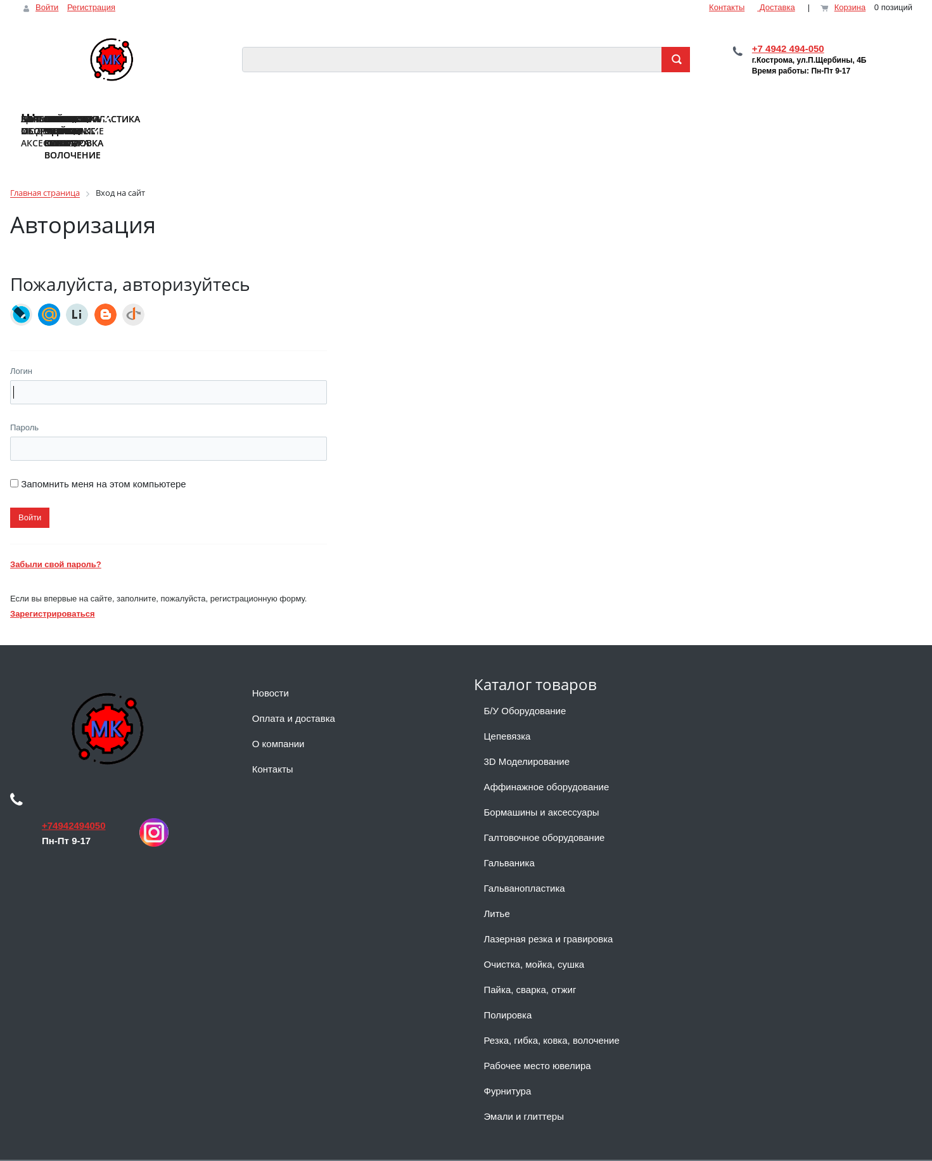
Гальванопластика (524, 864)
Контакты (726, 7)
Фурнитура (508, 1067)
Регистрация (91, 7)
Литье (497, 889)
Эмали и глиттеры (524, 1092)
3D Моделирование (527, 737)
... (904, 109)
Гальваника (509, 838)
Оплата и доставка (293, 694)
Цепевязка (507, 712)
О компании (278, 719)
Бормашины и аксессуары (541, 788)
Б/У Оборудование (525, 686)
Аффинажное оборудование (547, 762)
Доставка (776, 7)
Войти (46, 7)
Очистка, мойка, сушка (534, 940)
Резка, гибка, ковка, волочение (552, 1016)
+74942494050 (74, 801)
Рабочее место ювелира (537, 1041)
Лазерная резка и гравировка (548, 914)
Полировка (508, 990)
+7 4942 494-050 (788, 48)
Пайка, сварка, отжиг (530, 965)
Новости (270, 669)
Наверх (30, 1148)
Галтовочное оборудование (544, 813)
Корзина (850, 7)
